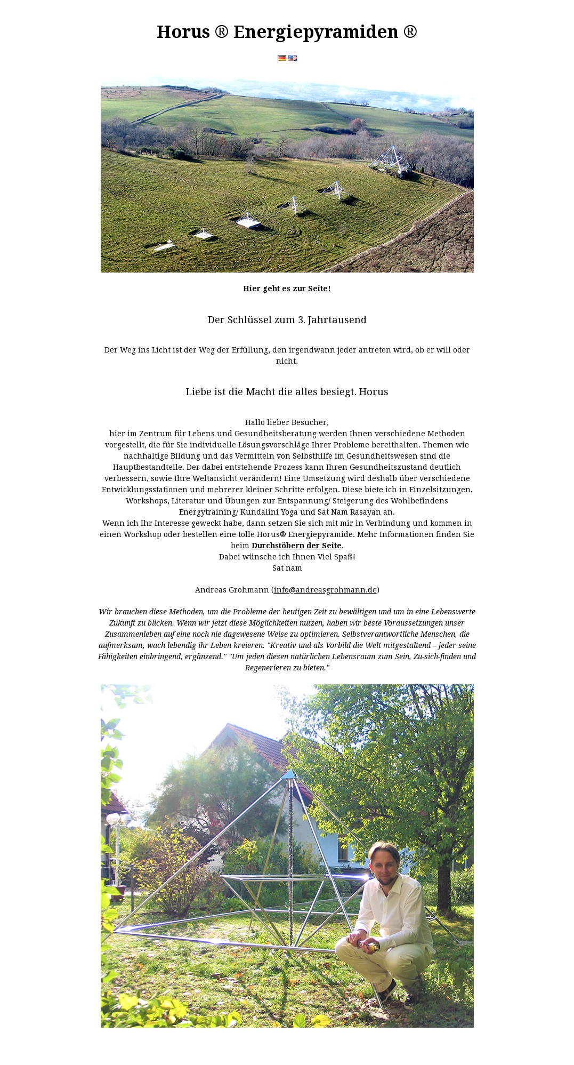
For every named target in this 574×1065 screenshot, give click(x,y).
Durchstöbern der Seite (297, 545)
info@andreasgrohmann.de (325, 590)
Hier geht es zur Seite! (287, 288)
